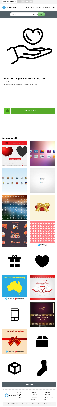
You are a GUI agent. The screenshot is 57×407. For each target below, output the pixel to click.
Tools (4, 1)
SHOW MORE (29, 384)
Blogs (20, 392)
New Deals (47, 394)
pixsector (20, 403)
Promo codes (48, 396)
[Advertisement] (29, 96)
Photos (53, 7)
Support (34, 392)
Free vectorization (11, 1)
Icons (32, 7)
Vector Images (26, 7)
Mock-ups (38, 7)
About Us (21, 396)
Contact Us (21, 397)
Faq (20, 394)
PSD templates (46, 7)
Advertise (47, 392)
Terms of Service (36, 396)
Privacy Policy (35, 394)
